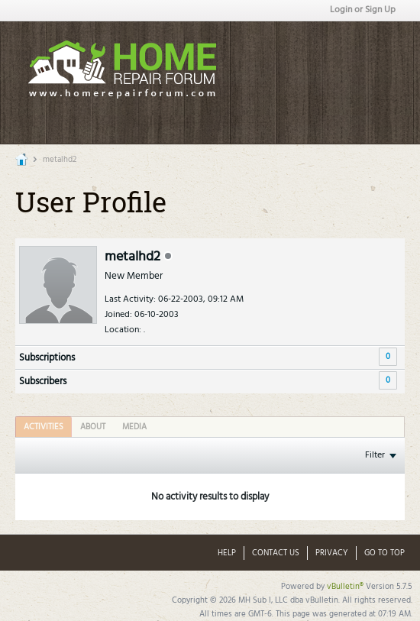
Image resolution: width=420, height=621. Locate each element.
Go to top (384, 553)
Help (227, 553)
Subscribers (42, 382)
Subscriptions (47, 358)
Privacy (331, 553)
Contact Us (275, 553)
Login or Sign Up (363, 10)
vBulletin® (345, 587)
